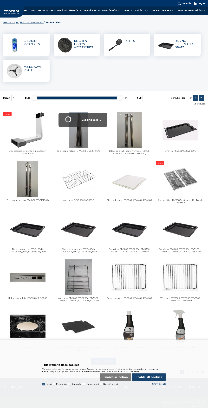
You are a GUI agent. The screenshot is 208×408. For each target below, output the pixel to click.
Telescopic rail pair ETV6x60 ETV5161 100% (78, 151)
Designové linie (161, 10)
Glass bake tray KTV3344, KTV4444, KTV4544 (129, 200)
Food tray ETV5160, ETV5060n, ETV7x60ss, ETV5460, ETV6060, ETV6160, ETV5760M (180, 250)
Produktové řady (134, 10)
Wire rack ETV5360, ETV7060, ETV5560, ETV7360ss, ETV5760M (180, 299)
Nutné (49, 384)
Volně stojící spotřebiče (100, 10)
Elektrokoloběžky (190, 10)
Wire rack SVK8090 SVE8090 (78, 200)
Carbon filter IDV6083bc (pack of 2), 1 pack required (180, 201)
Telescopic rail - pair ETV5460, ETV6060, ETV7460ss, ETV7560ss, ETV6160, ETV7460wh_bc (129, 153)
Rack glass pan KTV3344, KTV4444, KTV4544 (129, 298)
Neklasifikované (110, 384)
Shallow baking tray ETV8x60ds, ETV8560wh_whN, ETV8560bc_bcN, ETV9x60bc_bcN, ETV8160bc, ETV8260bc (78, 252)
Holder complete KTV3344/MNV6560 (27, 298)
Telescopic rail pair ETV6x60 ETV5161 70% (28, 200)
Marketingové (92, 384)
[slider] (34, 98)
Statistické (76, 384)
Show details (159, 384)
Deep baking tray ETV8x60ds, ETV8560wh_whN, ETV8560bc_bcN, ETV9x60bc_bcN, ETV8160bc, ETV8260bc (27, 252)
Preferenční (61, 384)
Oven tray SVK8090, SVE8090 (180, 151)
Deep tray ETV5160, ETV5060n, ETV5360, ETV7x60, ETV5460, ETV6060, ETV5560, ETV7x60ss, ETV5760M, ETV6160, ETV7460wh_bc (129, 253)
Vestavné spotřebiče (64, 10)
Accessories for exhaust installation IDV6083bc (27, 152)
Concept (11, 12)
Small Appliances (33, 10)
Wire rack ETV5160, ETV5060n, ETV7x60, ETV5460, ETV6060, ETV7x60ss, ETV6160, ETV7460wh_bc (78, 300)
